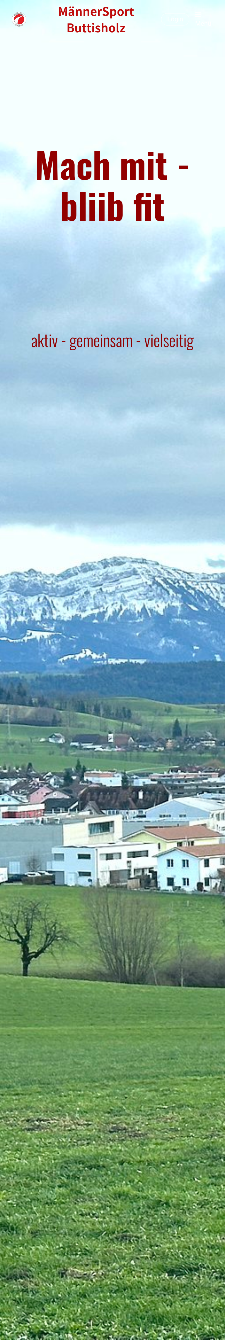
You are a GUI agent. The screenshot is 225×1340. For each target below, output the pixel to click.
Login (175, 19)
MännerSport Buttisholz (96, 19)
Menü (203, 19)
